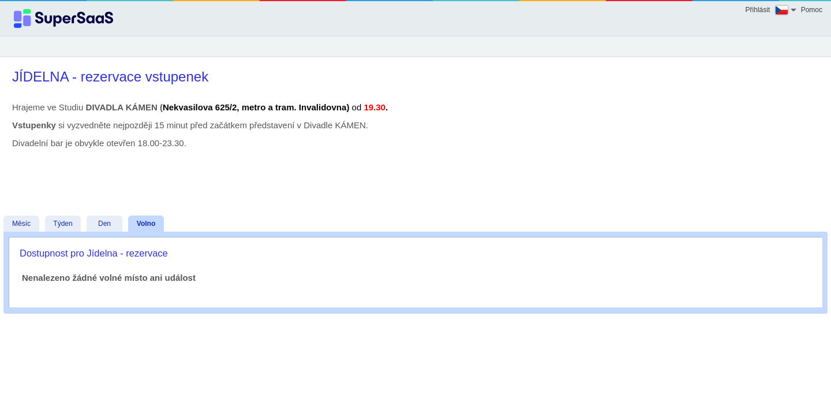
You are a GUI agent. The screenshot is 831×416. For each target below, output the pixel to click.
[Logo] (63, 18)
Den (104, 224)
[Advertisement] (413, 173)
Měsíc (21, 224)
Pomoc (811, 10)
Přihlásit (758, 10)
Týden (62, 224)
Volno (146, 224)
